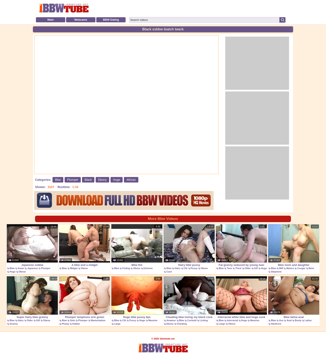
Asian (21, 268)
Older (248, 268)
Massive (152, 320)
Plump (65, 323)
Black (88, 179)
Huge (116, 179)
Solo (72, 320)
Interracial (232, 320)
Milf (281, 268)
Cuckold (191, 320)
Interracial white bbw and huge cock (241, 297)
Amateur (171, 320)
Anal (289, 320)
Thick (238, 268)
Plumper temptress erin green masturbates (84, 299)
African (131, 179)
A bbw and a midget (84, 245)
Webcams (80, 19)
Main (50, 19)
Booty (298, 320)
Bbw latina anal (293, 297)
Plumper (72, 179)
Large (117, 323)
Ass (281, 320)
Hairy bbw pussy (189, 245)
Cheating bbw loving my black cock (189, 297)
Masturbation (98, 320)
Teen (229, 268)
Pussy (194, 268)
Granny (14, 323)
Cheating (182, 323)
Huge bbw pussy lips (137, 297)
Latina (308, 320)
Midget (73, 268)
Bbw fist (137, 245)
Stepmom (276, 271)
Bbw (58, 179)
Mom (311, 268)
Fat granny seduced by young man (241, 245)
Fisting (126, 268)
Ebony (102, 179)
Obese (22, 271)
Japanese (32, 268)
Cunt (169, 271)
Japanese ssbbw (32, 245)
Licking (204, 320)
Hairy (177, 268)
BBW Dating (111, 19)
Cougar (301, 268)
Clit (185, 268)
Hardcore (276, 323)
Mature (290, 268)
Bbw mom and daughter (293, 245)
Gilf (256, 268)
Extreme (148, 268)
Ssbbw (76, 323)
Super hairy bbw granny (32, 297)
